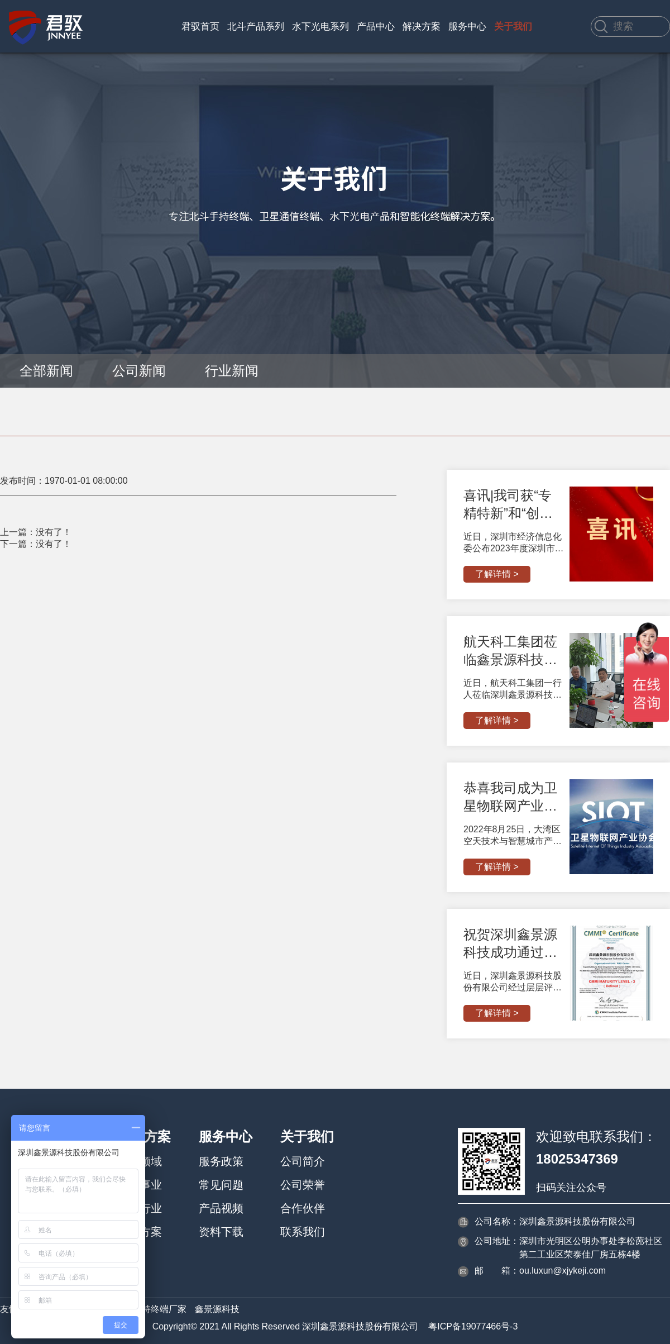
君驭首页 (200, 26)
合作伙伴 (302, 1208)
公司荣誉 (302, 1185)
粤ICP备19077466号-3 (473, 1326)
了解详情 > (497, 574)
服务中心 (467, 26)
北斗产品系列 (255, 26)
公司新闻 (139, 370)
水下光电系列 (320, 26)
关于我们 (513, 26)
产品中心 (376, 26)
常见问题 (221, 1185)
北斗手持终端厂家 (150, 1309)
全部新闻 (46, 370)
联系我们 (302, 1232)
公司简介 (302, 1161)
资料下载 (221, 1232)
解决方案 (422, 26)
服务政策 (221, 1161)
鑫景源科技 (217, 1309)
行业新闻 (232, 370)
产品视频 (221, 1208)
